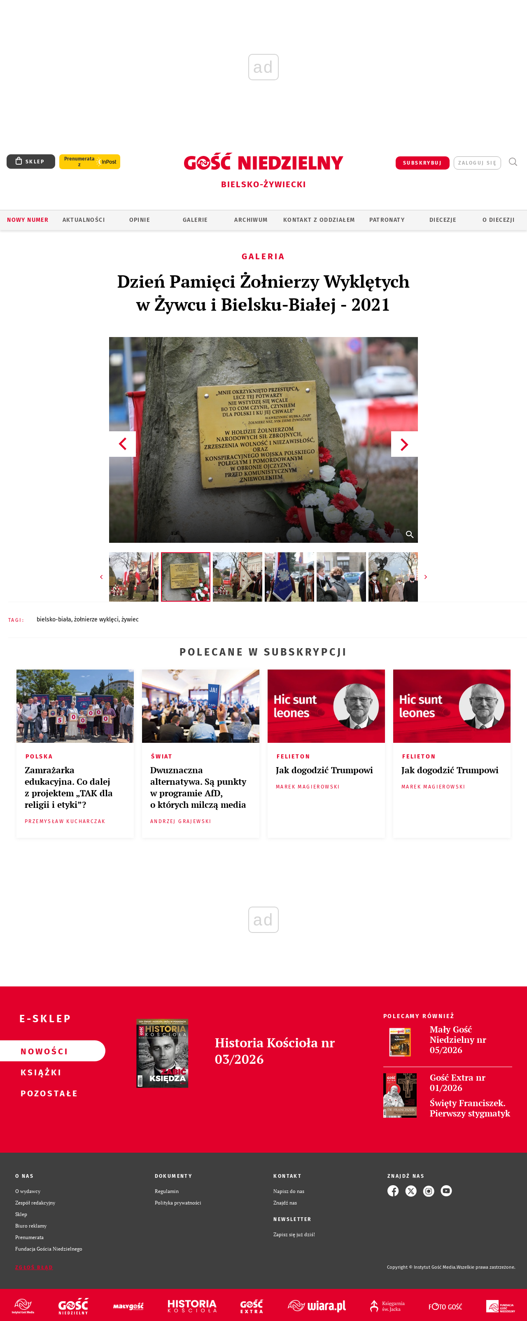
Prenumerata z (79, 161)
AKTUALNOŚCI (84, 219)
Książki (39, 1072)
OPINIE (139, 219)
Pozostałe (39, 1093)
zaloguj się (477, 163)
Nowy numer (28, 219)
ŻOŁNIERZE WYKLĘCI (96, 619)
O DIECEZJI (499, 219)
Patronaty (387, 219)
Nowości (39, 1051)
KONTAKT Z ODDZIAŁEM (319, 219)
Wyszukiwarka (512, 162)
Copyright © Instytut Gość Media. (422, 1267)
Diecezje (442, 219)
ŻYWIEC (130, 619)
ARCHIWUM (251, 219)
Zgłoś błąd (34, 1267)
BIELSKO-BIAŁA (54, 619)
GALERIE (195, 219)
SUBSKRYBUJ (422, 163)
